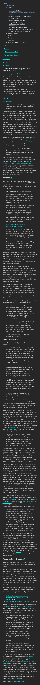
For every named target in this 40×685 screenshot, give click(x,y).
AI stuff (10, 7)
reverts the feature (10, 499)
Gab (5, 46)
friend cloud (13, 26)
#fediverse (6, 65)
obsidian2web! (19, 681)
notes (5, 3)
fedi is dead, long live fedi (17, 24)
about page (29, 141)
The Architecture (14, 18)
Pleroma (6, 49)
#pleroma (5, 62)
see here (29, 134)
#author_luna (6, 59)
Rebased (18, 552)
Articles (10, 9)
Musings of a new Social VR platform (20, 16)
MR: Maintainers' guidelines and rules (17, 596)
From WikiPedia (7, 102)
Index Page (11, 40)
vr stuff (10, 39)
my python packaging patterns (17, 42)
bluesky (10, 35)
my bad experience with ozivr (18, 27)
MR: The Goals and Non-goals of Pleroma (18, 601)
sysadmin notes (12, 37)
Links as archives (13, 33)
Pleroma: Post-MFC (11, 52)
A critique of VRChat (15, 11)
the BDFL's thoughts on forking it (24, 606)
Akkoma (7, 606)
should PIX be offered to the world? (19, 31)
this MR (31, 464)
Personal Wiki (10, 5)
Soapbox (13, 427)
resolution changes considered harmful (21, 29)
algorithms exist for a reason (17, 20)
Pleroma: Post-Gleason (11, 55)
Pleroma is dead (11, 429)
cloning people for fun (15, 22)
